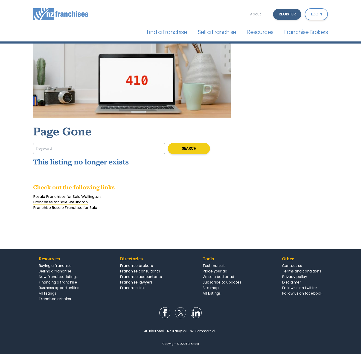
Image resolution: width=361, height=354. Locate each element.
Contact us (292, 265)
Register (287, 14)
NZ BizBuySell (177, 331)
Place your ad (215, 271)
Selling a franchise (55, 271)
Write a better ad (218, 276)
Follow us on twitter (299, 287)
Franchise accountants (141, 276)
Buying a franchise (55, 265)
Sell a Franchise (217, 32)
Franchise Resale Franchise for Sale (65, 207)
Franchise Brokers (306, 32)
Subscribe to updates (222, 282)
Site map (211, 287)
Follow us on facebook (302, 293)
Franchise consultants (140, 271)
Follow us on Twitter (180, 312)
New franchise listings (58, 276)
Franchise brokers (136, 265)
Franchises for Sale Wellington (60, 202)
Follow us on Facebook (164, 312)
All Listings (212, 293)
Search (189, 148)
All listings (47, 293)
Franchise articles (55, 298)
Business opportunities (59, 287)
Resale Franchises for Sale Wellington (67, 196)
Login (316, 14)
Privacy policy (294, 276)
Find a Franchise (167, 32)
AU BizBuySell (154, 331)
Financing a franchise (58, 282)
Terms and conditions (301, 271)
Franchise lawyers (136, 282)
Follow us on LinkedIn (196, 312)
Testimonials (214, 265)
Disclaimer (291, 282)
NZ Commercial (202, 331)
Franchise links (133, 287)
